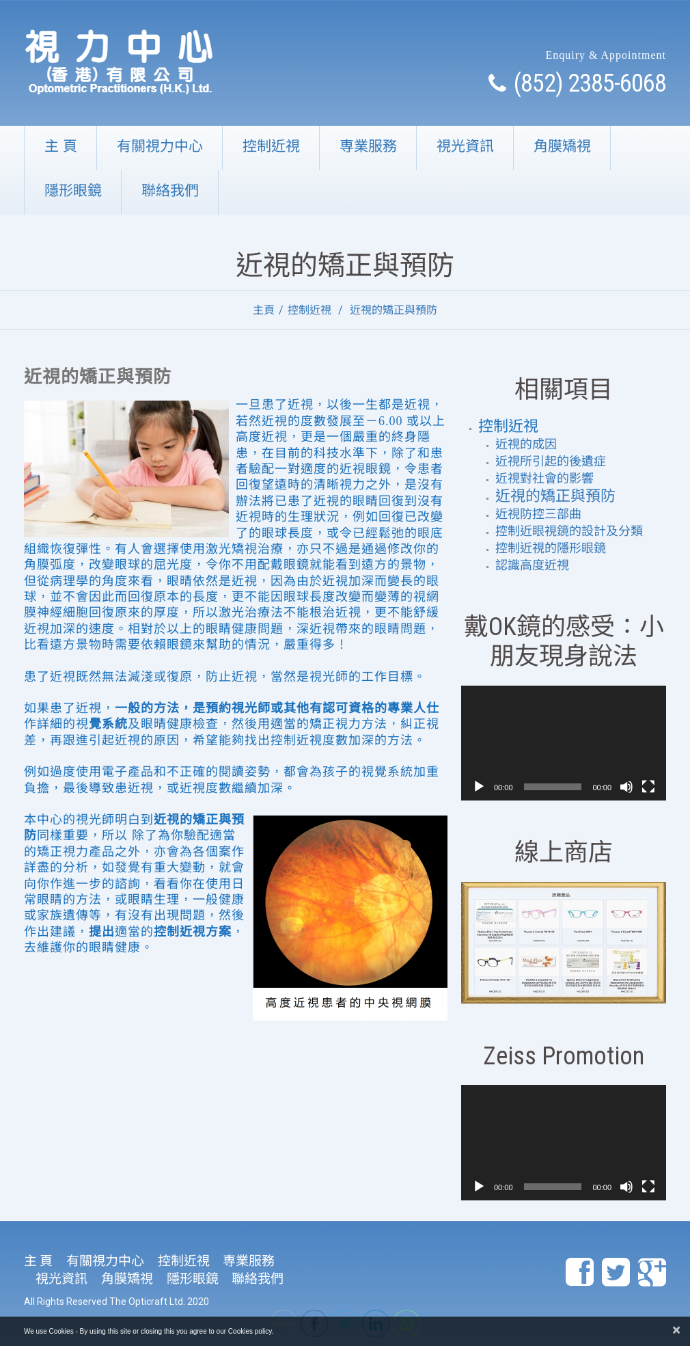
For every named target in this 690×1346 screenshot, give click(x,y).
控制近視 (271, 146)
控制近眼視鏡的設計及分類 (569, 531)
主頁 (264, 310)
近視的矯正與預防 (555, 495)
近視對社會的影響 (544, 478)
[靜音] (626, 787)
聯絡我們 (170, 190)
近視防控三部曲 (538, 514)
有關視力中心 (160, 146)
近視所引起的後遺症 (550, 461)
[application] (563, 743)
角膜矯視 (562, 146)
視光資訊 (465, 146)
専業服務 (368, 146)
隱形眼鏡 (73, 190)
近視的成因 (526, 444)
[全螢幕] (648, 787)
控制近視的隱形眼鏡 (550, 548)
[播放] (479, 787)
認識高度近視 (532, 565)
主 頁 (60, 146)
